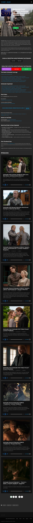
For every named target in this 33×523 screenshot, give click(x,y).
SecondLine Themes (12, 521)
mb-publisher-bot (11, 331)
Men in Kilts (7, 115)
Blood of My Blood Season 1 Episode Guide (8, 103)
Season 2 (20, 113)
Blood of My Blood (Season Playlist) (16, 120)
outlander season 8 (15, 505)
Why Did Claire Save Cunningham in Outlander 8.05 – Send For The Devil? (13, 76)
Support (27, 518)
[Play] (5, 185)
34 (19, 496)
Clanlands (2, 115)
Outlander (4, 505)
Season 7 (2, 113)
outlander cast (9, 505)
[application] (16, 185)
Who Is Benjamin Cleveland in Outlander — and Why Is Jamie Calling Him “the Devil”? (15, 77)
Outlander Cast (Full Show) (11, 119)
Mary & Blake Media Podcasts (10, 518)
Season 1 (24, 113)
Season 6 (6, 113)
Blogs (17, 518)
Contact (31, 518)
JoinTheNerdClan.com (11, 143)
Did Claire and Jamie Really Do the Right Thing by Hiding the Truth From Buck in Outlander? (16, 92)
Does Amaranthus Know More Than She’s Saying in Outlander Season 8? (13, 81)
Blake (9, 177)
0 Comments (20, 177)
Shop (23, 518)
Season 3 (17, 113)
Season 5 (9, 113)
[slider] (27, 185)
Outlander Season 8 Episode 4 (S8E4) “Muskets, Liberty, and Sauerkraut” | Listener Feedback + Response (16, 248)
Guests (20, 518)
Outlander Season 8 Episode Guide (6, 74)
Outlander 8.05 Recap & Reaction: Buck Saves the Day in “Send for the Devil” (14, 80)
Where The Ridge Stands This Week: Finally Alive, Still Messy (11, 88)
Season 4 (13, 113)
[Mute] (25, 339)
